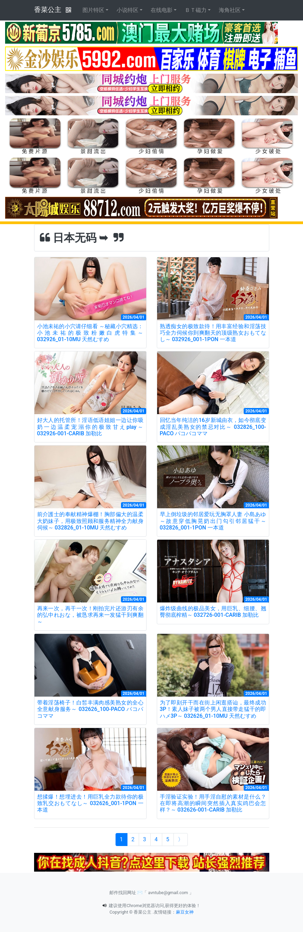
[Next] (180, 839)
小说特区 (127, 10)
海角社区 (230, 10)
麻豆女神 (185, 912)
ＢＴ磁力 (196, 10)
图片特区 (93, 10)
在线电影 (161, 10)
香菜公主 (47, 9)
